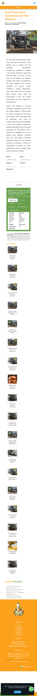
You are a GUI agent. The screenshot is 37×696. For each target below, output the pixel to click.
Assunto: (23, 163)
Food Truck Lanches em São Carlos (12, 331)
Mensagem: (10, 169)
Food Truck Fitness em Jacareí (12, 257)
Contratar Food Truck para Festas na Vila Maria (12, 535)
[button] (34, 3)
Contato (18, 632)
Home (19, 626)
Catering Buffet (20, 592)
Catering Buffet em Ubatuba (12, 552)
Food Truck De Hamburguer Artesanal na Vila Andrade (12, 443)
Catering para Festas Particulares (14, 597)
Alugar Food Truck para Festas (13, 586)
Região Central (12, 200)
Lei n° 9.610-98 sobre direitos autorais (19, 239)
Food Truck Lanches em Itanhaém (12, 497)
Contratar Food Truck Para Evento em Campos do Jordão (12, 369)
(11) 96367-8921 (19, 642)
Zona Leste (12, 206)
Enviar (18, 185)
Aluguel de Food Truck (11, 587)
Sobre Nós (19, 628)
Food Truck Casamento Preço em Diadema (12, 276)
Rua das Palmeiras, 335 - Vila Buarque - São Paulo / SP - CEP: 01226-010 (18, 656)
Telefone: (9, 163)
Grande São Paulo (22, 206)
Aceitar (17, 692)
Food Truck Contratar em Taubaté (12, 571)
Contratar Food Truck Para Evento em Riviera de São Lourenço (12, 517)
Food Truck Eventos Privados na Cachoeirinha (12, 406)
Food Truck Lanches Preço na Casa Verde (12, 423)
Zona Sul (20, 203)
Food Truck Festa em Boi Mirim (12, 460)
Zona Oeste (12, 203)
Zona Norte (22, 200)
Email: (22, 156)
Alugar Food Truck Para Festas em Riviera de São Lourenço (12, 388)
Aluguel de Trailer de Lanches (13, 591)
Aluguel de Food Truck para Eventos (14, 589)
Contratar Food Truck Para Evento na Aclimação (12, 295)
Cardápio (19, 630)
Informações (19, 634)
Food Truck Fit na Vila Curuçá (12, 478)
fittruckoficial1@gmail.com (19, 646)
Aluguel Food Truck (10, 592)
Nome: (8, 156)
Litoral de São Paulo (14, 210)
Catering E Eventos (10, 594)
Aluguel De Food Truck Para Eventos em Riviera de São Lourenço (12, 351)
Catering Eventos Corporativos (13, 595)
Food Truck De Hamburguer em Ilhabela (12, 312)
